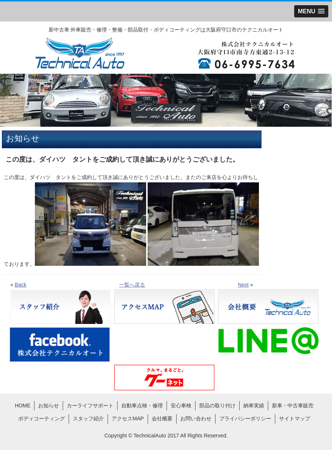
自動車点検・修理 (142, 405)
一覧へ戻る (132, 285)
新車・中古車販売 (292, 405)
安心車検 (181, 405)
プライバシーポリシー (245, 418)
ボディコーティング (41, 418)
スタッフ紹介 (88, 418)
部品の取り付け (217, 405)
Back (20, 285)
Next (243, 285)
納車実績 (253, 405)
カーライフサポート (90, 405)
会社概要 (162, 418)
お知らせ (48, 405)
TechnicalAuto (150, 436)
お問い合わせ (195, 418)
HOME (22, 405)
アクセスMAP (128, 418)
